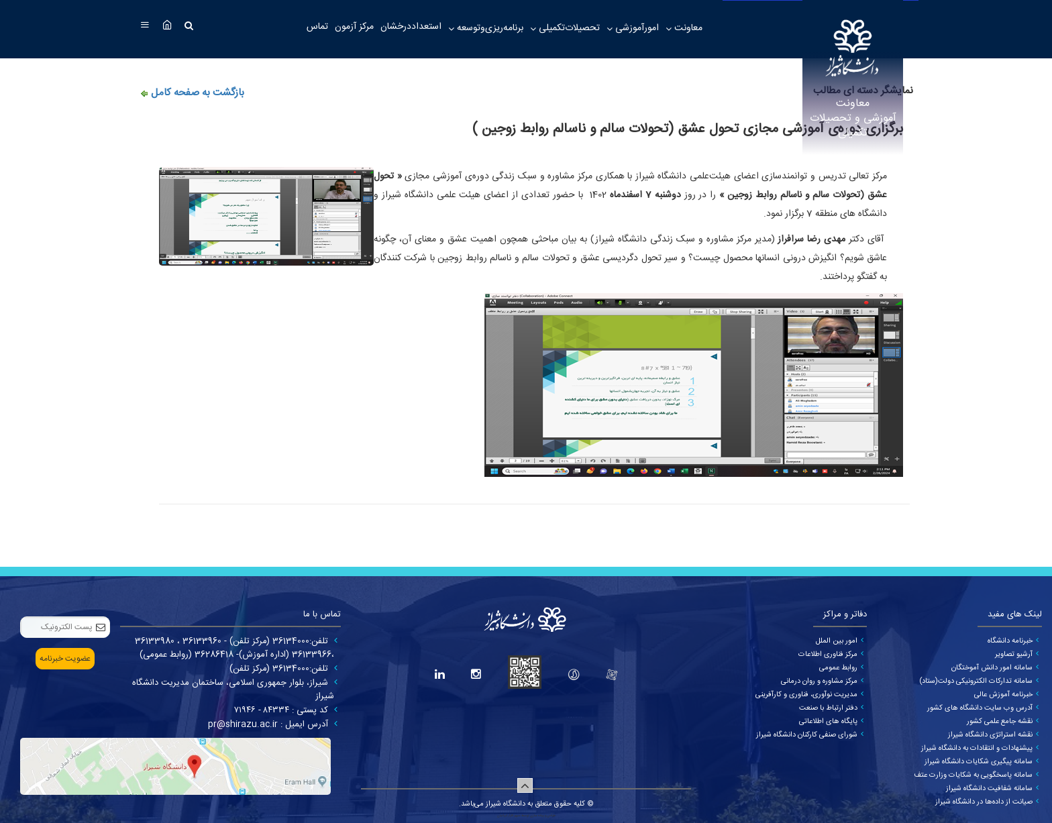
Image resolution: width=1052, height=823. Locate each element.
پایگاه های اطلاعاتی (828, 722)
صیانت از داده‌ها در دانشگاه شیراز (984, 802)
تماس (317, 27)
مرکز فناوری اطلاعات (827, 655)
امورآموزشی (636, 28)
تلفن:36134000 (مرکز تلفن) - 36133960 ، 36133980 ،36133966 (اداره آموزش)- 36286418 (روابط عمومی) (234, 648)
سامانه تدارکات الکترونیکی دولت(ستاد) (976, 681)
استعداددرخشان (410, 27)
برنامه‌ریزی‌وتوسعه (488, 28)
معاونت (687, 28)
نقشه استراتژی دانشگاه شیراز (990, 735)
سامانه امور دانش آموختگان (992, 668)
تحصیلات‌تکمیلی (568, 28)
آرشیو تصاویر (1014, 655)
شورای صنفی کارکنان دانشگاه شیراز (806, 735)
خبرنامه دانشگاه (1010, 641)
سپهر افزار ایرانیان (509, 815)
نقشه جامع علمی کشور (1000, 722)
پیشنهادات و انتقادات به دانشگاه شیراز (977, 749)
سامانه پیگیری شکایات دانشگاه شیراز (979, 762)
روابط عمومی (838, 668)
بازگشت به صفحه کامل (197, 93)
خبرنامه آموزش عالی (1003, 695)
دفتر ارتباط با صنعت (828, 708)
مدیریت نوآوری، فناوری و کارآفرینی (806, 695)
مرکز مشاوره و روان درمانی (819, 681)
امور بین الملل (836, 641)
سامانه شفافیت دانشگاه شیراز (989, 789)
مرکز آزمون (354, 27)
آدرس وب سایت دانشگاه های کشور (980, 708)
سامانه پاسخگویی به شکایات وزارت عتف (973, 775)
